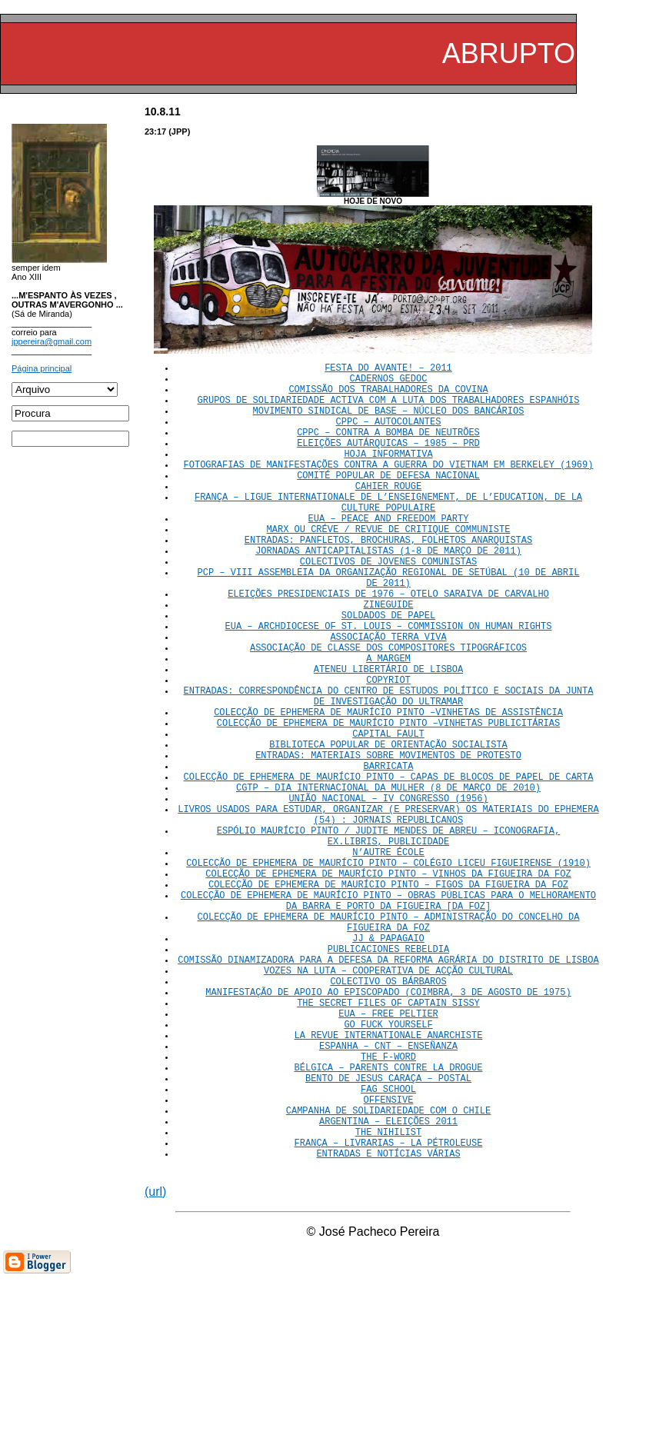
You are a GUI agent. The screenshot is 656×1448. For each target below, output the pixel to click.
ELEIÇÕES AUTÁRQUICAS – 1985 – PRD (388, 461)
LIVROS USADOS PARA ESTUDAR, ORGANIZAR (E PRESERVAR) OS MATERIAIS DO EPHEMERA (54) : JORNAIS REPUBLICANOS (388, 912)
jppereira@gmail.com (52, 341)
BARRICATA (389, 853)
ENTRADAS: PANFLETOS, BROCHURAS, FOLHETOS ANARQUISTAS (388, 578)
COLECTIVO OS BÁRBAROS (388, 1114)
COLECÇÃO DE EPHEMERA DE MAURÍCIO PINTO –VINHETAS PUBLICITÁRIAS (388, 800)
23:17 (155, 131)
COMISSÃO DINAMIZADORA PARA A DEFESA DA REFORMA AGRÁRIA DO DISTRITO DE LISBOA (388, 1088)
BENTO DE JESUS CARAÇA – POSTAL (388, 1232)
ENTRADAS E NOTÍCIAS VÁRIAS (388, 1323)
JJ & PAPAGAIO (388, 1062)
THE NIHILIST (388, 1297)
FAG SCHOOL (388, 1245)
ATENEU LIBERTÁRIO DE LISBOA (388, 735)
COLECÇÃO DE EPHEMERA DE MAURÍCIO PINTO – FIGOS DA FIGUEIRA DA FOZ (388, 997)
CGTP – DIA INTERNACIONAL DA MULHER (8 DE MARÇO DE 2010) (388, 879)
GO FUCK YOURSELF (388, 1166)
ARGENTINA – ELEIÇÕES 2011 (388, 1284)
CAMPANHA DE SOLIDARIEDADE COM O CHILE (388, 1271)
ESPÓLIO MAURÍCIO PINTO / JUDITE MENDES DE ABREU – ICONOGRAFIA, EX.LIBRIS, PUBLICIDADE (388, 938)
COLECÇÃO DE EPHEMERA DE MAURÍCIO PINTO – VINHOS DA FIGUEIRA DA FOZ (388, 983)
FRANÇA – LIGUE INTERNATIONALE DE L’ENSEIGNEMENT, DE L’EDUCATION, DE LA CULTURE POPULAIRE (388, 533)
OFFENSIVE (389, 1258)
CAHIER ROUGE (388, 513)
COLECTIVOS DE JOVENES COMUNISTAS (388, 604)
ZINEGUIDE (389, 657)
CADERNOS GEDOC (389, 382)
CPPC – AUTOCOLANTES (388, 434)
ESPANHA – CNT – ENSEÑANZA (388, 1193)
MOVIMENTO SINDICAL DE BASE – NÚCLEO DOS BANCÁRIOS (388, 421)
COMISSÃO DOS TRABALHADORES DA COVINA (388, 395)
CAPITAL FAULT (388, 814)
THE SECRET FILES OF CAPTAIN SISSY (388, 1140)
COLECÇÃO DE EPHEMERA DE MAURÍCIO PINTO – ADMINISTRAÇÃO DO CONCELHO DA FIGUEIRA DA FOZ (389, 1043)
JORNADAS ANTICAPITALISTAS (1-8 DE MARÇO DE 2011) (388, 591)
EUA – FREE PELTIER (388, 1153)
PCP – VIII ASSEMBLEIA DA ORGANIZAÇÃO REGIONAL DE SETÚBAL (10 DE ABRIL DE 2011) (389, 624)
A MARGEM (388, 722)
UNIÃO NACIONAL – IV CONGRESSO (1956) (388, 892)
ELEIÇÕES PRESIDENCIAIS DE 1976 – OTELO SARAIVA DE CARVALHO (388, 644)
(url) (155, 1362)
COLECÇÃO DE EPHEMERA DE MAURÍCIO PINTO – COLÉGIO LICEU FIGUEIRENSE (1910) (388, 970)
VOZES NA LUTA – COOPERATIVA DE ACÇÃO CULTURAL (388, 1101)
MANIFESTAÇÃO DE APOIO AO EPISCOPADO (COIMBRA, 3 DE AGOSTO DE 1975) (388, 1127)
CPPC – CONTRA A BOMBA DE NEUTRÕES (388, 447)
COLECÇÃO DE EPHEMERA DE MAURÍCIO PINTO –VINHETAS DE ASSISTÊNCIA (388, 787)
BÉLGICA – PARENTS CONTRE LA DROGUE (389, 1219)
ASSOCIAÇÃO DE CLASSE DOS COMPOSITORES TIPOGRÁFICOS (388, 709)
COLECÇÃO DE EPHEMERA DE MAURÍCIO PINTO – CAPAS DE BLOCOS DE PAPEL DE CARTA (389, 866)
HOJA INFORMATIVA (388, 474)
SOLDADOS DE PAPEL (388, 670)
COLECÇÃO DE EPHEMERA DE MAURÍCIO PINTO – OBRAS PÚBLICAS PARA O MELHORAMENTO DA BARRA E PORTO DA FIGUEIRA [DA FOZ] (388, 1017)
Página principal (42, 368)
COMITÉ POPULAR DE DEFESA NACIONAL (388, 500)
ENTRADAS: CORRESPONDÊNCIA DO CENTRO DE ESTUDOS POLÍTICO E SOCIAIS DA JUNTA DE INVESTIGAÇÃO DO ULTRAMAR (389, 768)
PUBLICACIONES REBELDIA (388, 1075)
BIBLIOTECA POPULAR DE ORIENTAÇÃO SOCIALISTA (388, 827)
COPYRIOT (388, 748)
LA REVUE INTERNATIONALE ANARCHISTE (389, 1180)
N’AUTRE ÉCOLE (388, 957)
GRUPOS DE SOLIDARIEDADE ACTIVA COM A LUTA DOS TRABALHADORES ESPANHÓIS (389, 408)
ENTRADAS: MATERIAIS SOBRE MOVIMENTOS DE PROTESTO (388, 840)
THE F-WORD (388, 1206)
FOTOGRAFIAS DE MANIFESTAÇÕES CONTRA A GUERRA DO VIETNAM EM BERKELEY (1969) (389, 487)
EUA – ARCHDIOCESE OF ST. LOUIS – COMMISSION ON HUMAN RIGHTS (388, 683)
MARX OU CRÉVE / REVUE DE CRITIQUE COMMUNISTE (389, 565)
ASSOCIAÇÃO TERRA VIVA (388, 696)
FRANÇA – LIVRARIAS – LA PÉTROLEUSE (389, 1310)
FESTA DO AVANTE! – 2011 (388, 369)
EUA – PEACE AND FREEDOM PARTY (388, 552)
